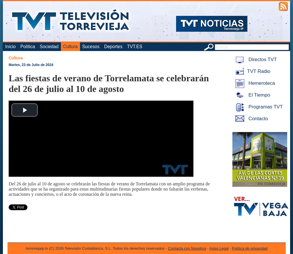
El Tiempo (251, 95)
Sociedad (49, 46)
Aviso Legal (219, 248)
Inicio (10, 46)
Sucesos (91, 46)
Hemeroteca (254, 83)
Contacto (250, 118)
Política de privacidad (250, 248)
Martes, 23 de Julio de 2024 (31, 65)
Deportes (113, 46)
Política (27, 46)
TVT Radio (251, 71)
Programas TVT (258, 107)
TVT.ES (134, 46)
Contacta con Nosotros (187, 248)
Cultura (70, 46)
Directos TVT (255, 59)
